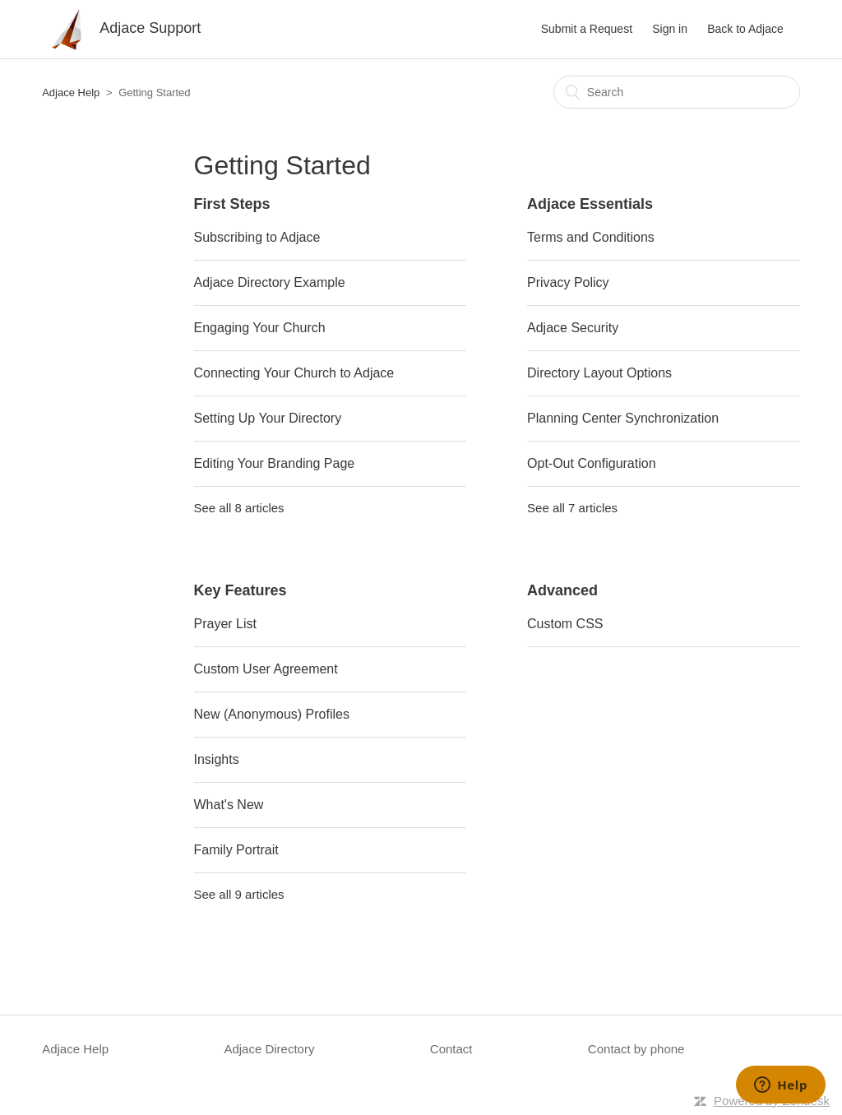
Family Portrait (236, 850)
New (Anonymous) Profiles (271, 714)
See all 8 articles (239, 508)
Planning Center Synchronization (623, 418)
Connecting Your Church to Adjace (294, 373)
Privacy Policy (568, 282)
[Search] (676, 92)
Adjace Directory (269, 1049)
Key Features (240, 590)
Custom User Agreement (266, 669)
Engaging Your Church (260, 328)
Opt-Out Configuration (591, 463)
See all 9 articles (239, 894)
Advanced (562, 590)
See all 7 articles (572, 508)
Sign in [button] (669, 28)
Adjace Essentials (590, 204)
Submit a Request (586, 28)
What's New (229, 805)
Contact (451, 1049)
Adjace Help (70, 92)
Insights (216, 759)
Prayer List (225, 624)
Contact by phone (636, 1049)
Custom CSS (565, 624)
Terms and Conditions (591, 237)
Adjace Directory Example (269, 282)
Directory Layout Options (599, 373)
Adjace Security (572, 328)
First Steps (232, 204)
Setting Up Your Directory (268, 418)
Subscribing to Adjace (257, 237)
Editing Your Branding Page (274, 463)
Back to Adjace (745, 28)
